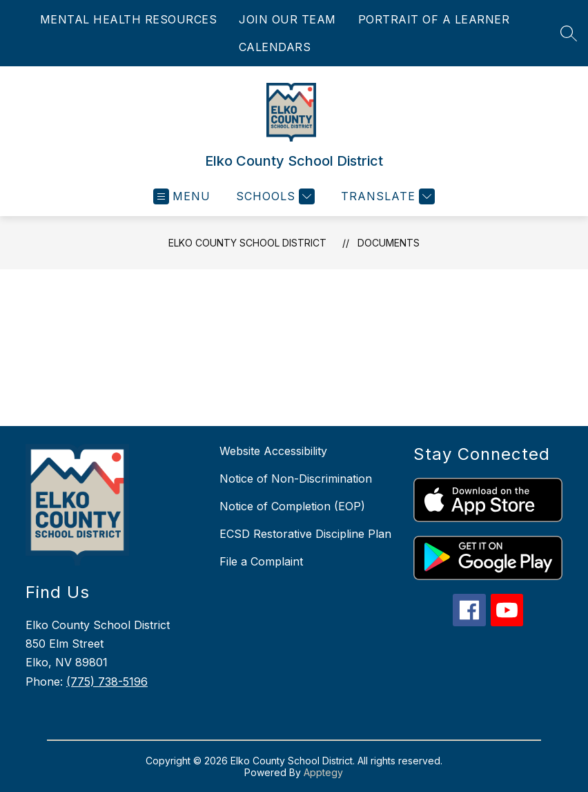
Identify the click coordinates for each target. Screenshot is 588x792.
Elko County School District (247, 243)
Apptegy (323, 772)
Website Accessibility (273, 451)
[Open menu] (181, 196)
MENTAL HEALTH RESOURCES (128, 19)
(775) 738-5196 (107, 681)
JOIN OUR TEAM (287, 19)
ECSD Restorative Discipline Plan (305, 534)
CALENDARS (275, 47)
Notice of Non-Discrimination (295, 478)
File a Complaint (261, 561)
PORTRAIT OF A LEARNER (434, 19)
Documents (388, 243)
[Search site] (568, 33)
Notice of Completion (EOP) (292, 506)
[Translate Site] (386, 196)
